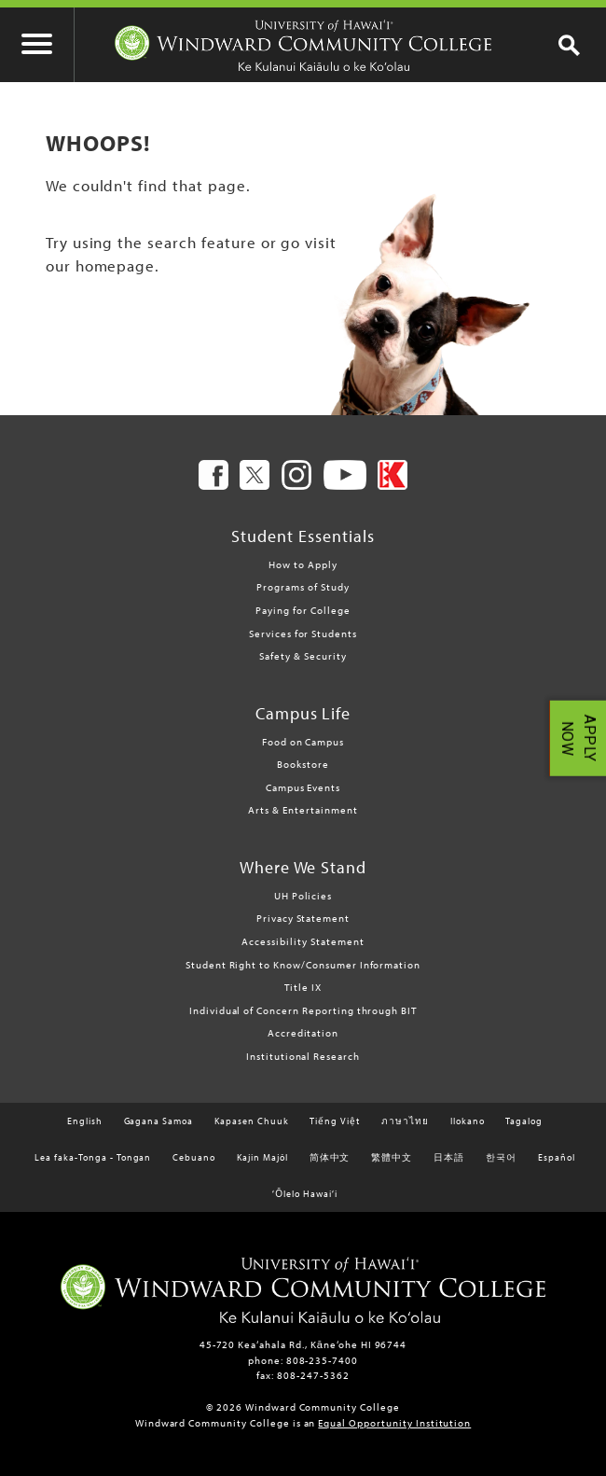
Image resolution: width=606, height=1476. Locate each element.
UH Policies (303, 895)
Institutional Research (303, 1056)
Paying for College (302, 610)
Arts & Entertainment (302, 809)
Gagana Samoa (159, 1121)
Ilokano (467, 1121)
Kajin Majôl (262, 1157)
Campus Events (303, 787)
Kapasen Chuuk (251, 1121)
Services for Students (303, 633)
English (85, 1121)
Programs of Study (302, 586)
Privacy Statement (303, 918)
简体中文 (330, 1157)
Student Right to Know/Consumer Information (303, 964)
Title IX (303, 987)
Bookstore (303, 764)
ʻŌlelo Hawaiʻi (304, 1194)
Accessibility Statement (302, 941)
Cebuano (193, 1157)
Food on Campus (303, 741)
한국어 (501, 1157)
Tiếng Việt (335, 1121)
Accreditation (303, 1032)
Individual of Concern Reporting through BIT (303, 1010)
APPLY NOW (578, 738)
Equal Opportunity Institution (394, 1422)
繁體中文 (391, 1157)
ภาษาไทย (405, 1121)
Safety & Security (302, 655)
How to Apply (303, 564)
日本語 (449, 1157)
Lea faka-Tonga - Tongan (92, 1157)
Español (556, 1157)
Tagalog (524, 1121)
